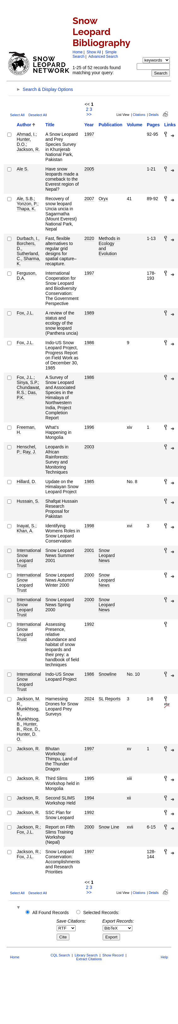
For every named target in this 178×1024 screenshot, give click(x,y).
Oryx (103, 198)
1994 (89, 797)
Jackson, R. (28, 149)
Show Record (112, 955)
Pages (153, 124)
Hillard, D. (26, 481)
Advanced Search (103, 56)
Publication (110, 124)
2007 (89, 198)
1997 (89, 134)
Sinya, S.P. (27, 382)
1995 (89, 778)
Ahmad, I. (26, 134)
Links (170, 124)
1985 (89, 481)
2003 (89, 446)
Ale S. (22, 168)
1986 (89, 342)
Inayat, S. (26, 525)
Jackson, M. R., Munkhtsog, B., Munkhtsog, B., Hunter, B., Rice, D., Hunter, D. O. (28, 719)
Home (77, 52)
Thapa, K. (26, 208)
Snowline (108, 674)
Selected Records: (101, 912)
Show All (94, 52)
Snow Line (109, 826)
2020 (89, 238)
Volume (134, 124)
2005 (89, 168)
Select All (17, 115)
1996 (89, 427)
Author (24, 124)
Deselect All (37, 115)
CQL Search (60, 955)
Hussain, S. (28, 501)
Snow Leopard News (107, 555)
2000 (89, 575)
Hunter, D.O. (24, 142)
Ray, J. (29, 451)
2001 (89, 550)
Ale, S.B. (25, 198)
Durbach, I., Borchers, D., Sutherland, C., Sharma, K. (28, 251)
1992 (89, 624)
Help (164, 957)
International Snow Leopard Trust (29, 558)
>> (88, 114)
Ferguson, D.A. (27, 276)
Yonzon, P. (27, 203)
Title (50, 124)
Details (153, 115)
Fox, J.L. (25, 312)
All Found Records (50, 912)
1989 (89, 312)
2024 (89, 698)
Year (89, 124)
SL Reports (110, 698)
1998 (89, 525)
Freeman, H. (26, 430)
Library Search (86, 955)
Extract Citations (89, 959)
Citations (139, 115)
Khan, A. (25, 530)
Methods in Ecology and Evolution (109, 246)
